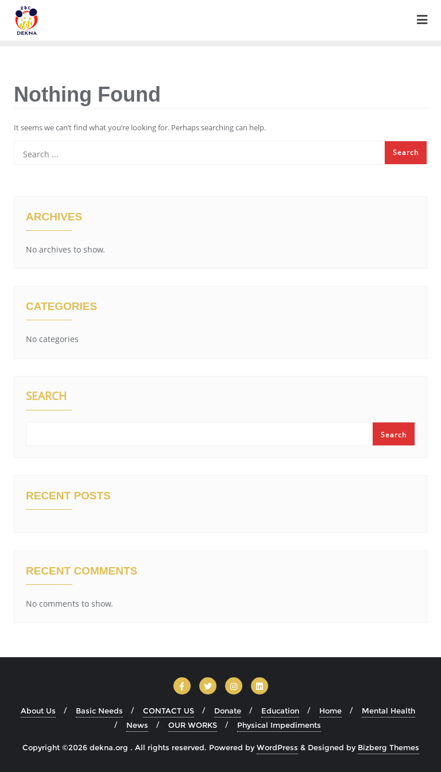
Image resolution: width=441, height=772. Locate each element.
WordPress (277, 747)
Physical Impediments (279, 725)
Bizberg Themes (388, 747)
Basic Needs (99, 710)
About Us (38, 710)
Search (46, 397)
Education (280, 710)
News (137, 725)
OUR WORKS (192, 725)
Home (330, 710)
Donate (227, 710)
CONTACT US (168, 710)
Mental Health (388, 710)
